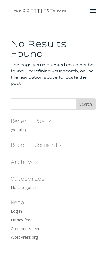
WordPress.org (24, 237)
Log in (16, 211)
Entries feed (22, 220)
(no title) (18, 129)
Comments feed (25, 228)
